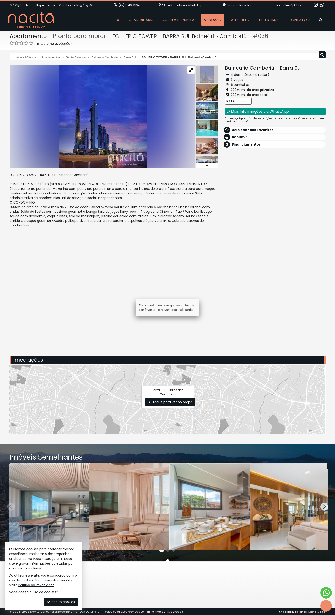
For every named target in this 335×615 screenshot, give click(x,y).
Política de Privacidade (36, 585)
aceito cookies (61, 602)
